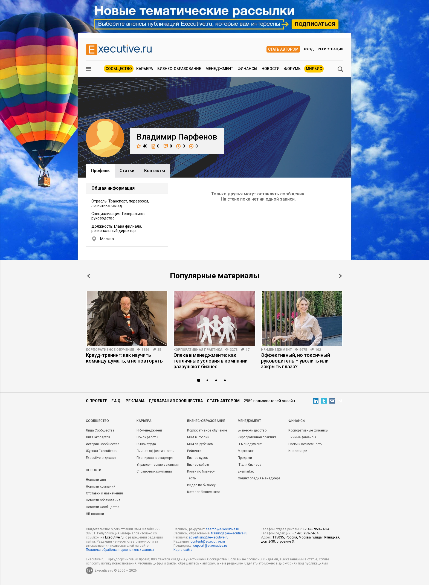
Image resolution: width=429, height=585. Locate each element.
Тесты (191, 478)
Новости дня (96, 480)
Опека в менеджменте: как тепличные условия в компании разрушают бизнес (210, 360)
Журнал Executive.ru (101, 451)
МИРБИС (314, 68)
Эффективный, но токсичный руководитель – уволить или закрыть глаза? (295, 360)
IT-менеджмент (250, 444)
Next (340, 276)
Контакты (154, 170)
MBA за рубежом (200, 444)
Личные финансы (302, 437)
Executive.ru (114, 537)
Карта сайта (182, 550)
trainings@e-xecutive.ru (229, 533)
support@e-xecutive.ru (210, 546)
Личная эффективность (155, 451)
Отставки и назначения (104, 493)
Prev (88, 276)
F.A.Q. (116, 401)
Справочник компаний (154, 471)
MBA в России (198, 437)
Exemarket (246, 471)
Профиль (100, 170)
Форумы (293, 68)
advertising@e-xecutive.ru (208, 537)
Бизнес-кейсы (198, 465)
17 (248, 350)
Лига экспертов (98, 437)
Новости (271, 68)
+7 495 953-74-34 (316, 529)
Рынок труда (146, 444)
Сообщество (119, 68)
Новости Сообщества (103, 507)
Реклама (135, 401)
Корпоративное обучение (110, 350)
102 (318, 350)
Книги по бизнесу (201, 471)
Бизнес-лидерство (252, 430)
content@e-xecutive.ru (207, 541)
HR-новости (95, 514)
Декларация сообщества (176, 401)
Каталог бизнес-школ (204, 492)
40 (142, 146)
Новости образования (103, 500)
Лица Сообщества (100, 430)
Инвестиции (297, 451)
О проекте (96, 401)
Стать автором (283, 49)
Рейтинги (194, 451)
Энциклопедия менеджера (259, 478)
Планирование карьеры (155, 458)
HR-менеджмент (276, 350)
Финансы (247, 68)
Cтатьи (127, 170)
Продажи (245, 458)
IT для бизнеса (249, 465)
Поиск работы (147, 437)
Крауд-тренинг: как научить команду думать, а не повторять (124, 358)
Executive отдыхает (101, 458)
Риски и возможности (305, 444)
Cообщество (97, 421)
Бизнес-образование (179, 68)
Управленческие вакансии (158, 465)
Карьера (144, 68)
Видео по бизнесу (201, 485)
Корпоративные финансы (308, 430)
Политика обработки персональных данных (120, 550)
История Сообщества (102, 444)
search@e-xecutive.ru (222, 529)
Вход (309, 49)
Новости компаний (100, 486)
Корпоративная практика (197, 350)
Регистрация (330, 49)
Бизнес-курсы (197, 458)
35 (159, 350)
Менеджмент (219, 68)
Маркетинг (246, 451)
